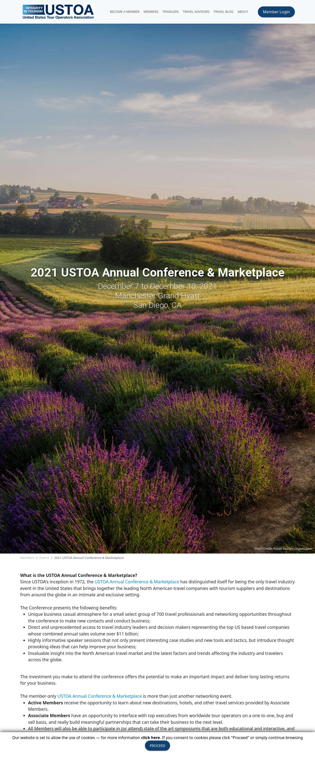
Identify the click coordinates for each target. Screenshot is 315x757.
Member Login (276, 12)
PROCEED (157, 745)
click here (150, 737)
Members (27, 558)
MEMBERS (150, 11)
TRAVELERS (170, 11)
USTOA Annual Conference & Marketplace (137, 582)
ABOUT (242, 11)
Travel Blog (223, 11)
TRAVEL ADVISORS (196, 11)
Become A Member (125, 11)
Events (44, 558)
